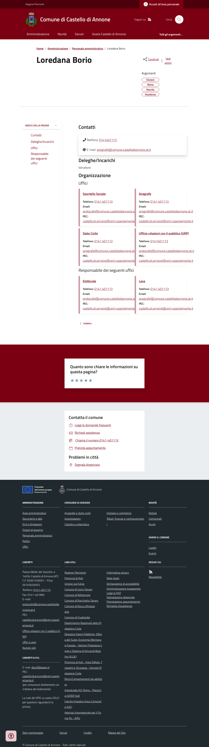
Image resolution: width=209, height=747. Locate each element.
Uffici (25, 547)
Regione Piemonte (35, 4)
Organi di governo (32, 530)
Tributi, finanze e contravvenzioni (125, 521)
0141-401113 (41, 590)
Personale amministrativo (87, 48)
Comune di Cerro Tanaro (78, 589)
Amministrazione (38, 34)
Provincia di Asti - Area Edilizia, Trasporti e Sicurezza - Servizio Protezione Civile (83, 667)
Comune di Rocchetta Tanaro (81, 600)
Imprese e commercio (119, 513)
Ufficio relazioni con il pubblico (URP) (164, 233)
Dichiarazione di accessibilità (123, 584)
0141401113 (108, 140)
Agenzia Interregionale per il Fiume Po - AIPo (83, 715)
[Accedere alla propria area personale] (161, 4)
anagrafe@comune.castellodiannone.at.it (124, 149)
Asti (67, 612)
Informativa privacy (118, 572)
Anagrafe (145, 193)
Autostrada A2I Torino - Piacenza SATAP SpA (83, 693)
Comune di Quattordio (77, 617)
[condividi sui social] (151, 59)
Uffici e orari (29, 642)
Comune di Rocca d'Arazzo (80, 606)
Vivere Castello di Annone (109, 34)
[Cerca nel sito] (177, 19)
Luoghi (152, 548)
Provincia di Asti (74, 578)
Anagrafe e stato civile (78, 513)
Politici (26, 541)
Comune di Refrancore (77, 595)
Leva (142, 281)
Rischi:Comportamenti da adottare (83, 682)
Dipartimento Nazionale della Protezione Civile (83, 626)
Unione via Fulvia (74, 584)
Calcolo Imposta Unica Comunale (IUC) (83, 704)
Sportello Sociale (94, 193)
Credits (88, 733)
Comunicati (155, 519)
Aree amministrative (34, 513)
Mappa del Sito (117, 733)
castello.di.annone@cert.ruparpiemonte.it (110, 221)
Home (39, 48)
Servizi (79, 34)
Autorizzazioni (73, 519)
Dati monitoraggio (32, 733)
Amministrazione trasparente (124, 589)
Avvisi (152, 524)
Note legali (113, 578)
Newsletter (155, 577)
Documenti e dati (32, 519)
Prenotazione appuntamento (123, 601)
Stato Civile (90, 233)
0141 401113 (103, 201)
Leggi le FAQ (114, 593)
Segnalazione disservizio (121, 597)
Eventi (152, 553)
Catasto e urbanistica (77, 524)
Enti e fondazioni (32, 524)
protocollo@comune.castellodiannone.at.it (110, 211)
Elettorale (89, 281)
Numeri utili (29, 648)
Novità (62, 34)
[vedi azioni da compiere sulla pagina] (166, 61)
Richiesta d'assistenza (119, 606)
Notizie (153, 513)
